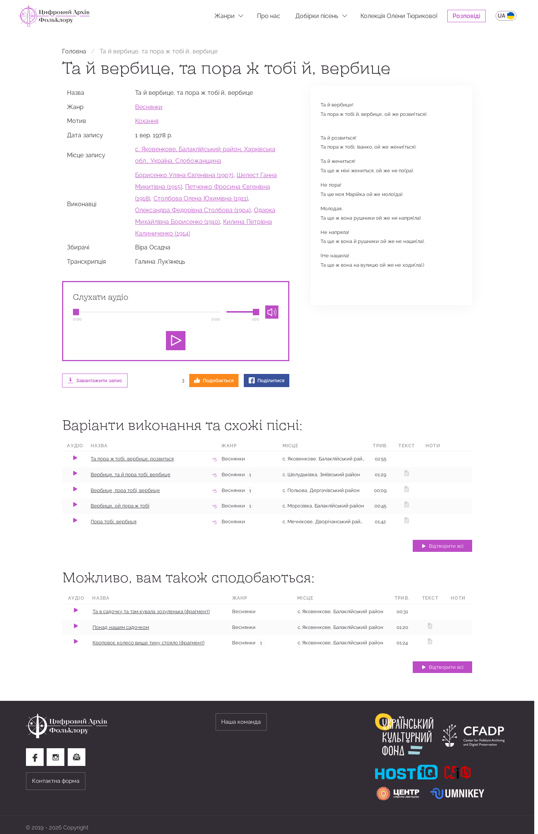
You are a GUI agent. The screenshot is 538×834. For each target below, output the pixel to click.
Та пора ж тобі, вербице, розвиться (132, 459)
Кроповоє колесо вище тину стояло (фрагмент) (148, 643)
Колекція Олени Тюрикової (398, 15)
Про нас (269, 15)
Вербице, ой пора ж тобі (120, 506)
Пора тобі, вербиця (113, 521)
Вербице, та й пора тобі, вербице (130, 474)
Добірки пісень (317, 15)
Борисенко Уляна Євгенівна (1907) (184, 175)
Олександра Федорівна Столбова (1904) (193, 210)
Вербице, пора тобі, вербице (125, 490)
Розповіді (466, 15)
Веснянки (149, 106)
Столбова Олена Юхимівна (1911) (200, 198)
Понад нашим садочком (121, 627)
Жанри (224, 15)
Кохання (146, 120)
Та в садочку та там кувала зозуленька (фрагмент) (151, 611)
